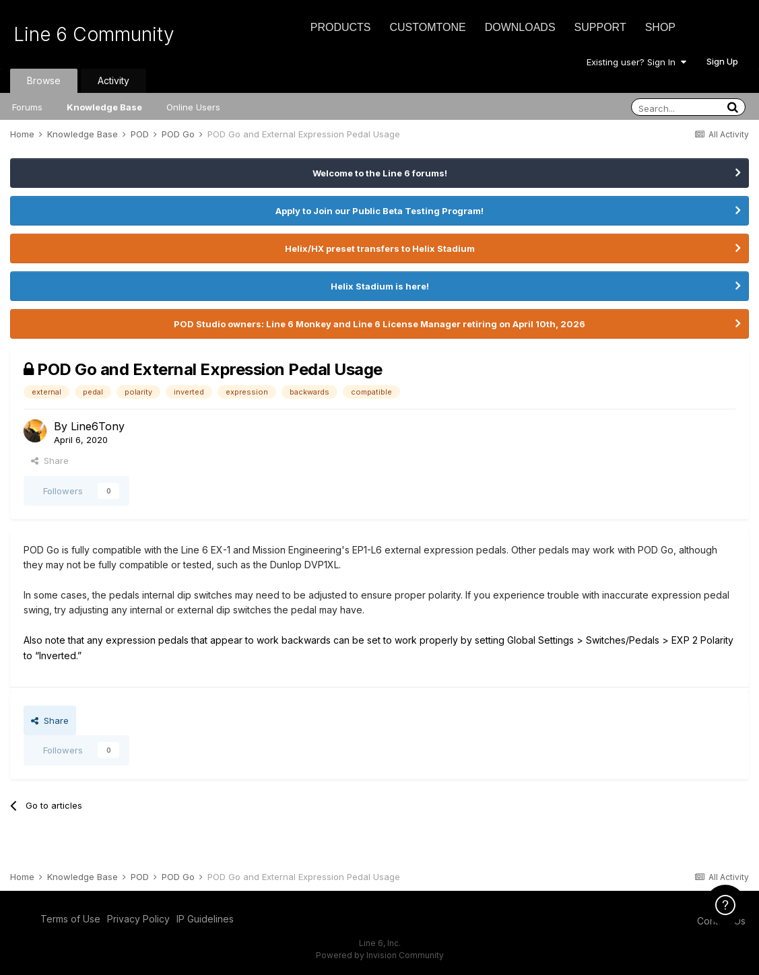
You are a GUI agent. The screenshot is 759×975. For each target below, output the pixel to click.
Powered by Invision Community (380, 955)
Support (600, 27)
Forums (27, 107)
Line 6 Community (93, 34)
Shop (660, 27)
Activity (113, 80)
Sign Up (722, 61)
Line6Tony (98, 426)
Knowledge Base (104, 107)
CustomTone (427, 27)
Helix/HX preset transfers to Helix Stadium (380, 248)
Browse (44, 80)
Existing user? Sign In (636, 62)
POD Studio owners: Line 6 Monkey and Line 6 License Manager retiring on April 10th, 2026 (379, 323)
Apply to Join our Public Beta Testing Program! (379, 210)
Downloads (520, 27)
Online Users (193, 107)
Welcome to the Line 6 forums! (379, 173)
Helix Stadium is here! (380, 286)
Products (340, 27)
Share (50, 460)
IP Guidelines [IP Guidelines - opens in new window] (205, 918)
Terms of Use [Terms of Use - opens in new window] (70, 918)
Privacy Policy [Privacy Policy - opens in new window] (138, 918)
